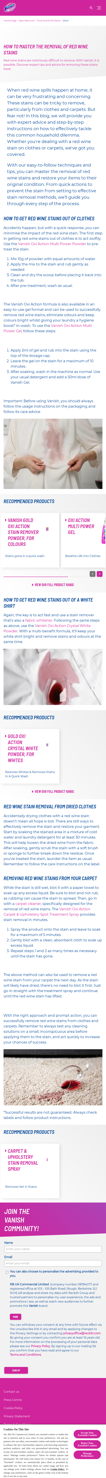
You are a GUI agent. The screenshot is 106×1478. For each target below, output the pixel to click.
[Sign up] (16, 1370)
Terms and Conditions (25, 1354)
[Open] (91, 7)
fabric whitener (38, 620)
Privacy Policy (40, 1346)
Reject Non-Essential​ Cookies (87, 1444)
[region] (53, 1451)
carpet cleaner (28, 904)
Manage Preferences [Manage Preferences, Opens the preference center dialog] (87, 1454)
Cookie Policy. (58, 1469)
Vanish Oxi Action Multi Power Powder (52, 244)
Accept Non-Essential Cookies (87, 1434)
